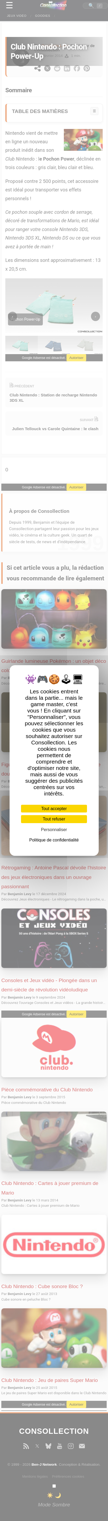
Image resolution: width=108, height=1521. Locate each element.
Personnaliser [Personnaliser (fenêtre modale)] (54, 829)
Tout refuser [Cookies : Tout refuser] (54, 819)
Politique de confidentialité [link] (54, 840)
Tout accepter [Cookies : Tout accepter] (54, 808)
